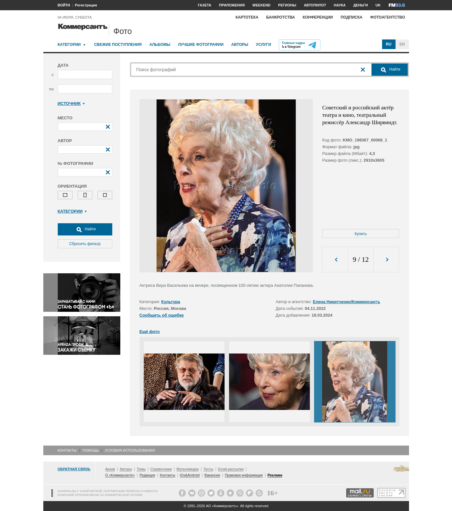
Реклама (275, 475)
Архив (110, 469)
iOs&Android (190, 475)
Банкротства (280, 17)
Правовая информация (244, 475)
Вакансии (212, 475)
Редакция (147, 475)
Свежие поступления (117, 44)
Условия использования (130, 450)
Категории (69, 44)
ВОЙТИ (64, 5)
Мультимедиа (187, 469)
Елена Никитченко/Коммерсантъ (346, 301)
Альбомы (159, 44)
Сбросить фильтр (85, 244)
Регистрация (86, 5)
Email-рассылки (231, 469)
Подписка (351, 17)
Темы (141, 469)
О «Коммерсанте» (120, 475)
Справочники (161, 469)
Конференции (318, 17)
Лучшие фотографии (201, 44)
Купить (361, 234)
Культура (170, 301)
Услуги (263, 44)
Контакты (67, 450)
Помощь (90, 450)
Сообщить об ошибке (162, 315)
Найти (85, 229)
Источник (71, 103)
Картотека (247, 17)
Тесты (208, 469)
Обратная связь (74, 469)
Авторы (239, 44)
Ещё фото (150, 331)
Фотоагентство (387, 17)
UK (378, 5)
